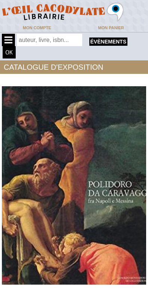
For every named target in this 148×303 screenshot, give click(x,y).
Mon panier (111, 28)
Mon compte (37, 28)
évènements (108, 42)
